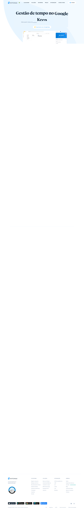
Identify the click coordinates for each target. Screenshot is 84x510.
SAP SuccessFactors (58, 481)
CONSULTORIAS (61, 2)
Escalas (32, 493)
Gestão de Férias (34, 486)
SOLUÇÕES (33, 2)
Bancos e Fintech (46, 481)
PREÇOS (46, 2)
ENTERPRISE (40, 2)
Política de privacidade (72, 507)
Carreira (67, 484)
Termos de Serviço (63, 507)
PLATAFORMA (26, 2)
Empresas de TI (46, 488)
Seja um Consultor (69, 490)
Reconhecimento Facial (35, 484)
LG (54, 484)
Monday (56, 490)
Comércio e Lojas (46, 484)
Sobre (67, 481)
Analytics (33, 492)
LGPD (56, 507)
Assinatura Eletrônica (35, 488)
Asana (55, 486)
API (46, 507)
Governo (44, 490)
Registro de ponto (34, 481)
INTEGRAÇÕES (53, 2)
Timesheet (33, 490)
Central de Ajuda (69, 488)
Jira (55, 488)
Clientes (67, 492)
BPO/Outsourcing (46, 486)
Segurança (51, 507)
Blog (67, 486)
